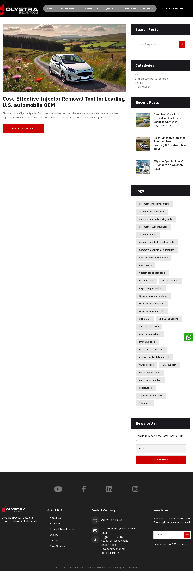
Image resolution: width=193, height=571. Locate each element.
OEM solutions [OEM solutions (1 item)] (146, 364)
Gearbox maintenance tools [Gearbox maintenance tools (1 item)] (153, 295)
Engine (139, 82)
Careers (54, 540)
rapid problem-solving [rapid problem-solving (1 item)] (150, 380)
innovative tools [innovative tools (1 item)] (147, 341)
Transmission (142, 86)
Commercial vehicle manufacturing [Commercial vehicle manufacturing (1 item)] (156, 249)
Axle (137, 74)
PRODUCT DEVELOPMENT (62, 8)
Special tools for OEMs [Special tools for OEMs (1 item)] (150, 395)
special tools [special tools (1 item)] (145, 387)
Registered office (112, 536)
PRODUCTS (92, 8)
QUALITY (111, 8)
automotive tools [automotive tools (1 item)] (148, 234)
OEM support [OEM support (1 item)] (169, 364)
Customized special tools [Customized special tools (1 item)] (152, 272)
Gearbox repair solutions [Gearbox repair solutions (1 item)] (152, 303)
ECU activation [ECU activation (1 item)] (146, 280)
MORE (148, 8)
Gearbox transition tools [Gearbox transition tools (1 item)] (151, 311)
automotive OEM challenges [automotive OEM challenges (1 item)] (153, 226)
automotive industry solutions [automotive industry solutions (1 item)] (154, 203)
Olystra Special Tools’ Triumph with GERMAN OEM (168, 165)
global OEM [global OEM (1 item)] (144, 318)
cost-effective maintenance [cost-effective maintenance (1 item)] (153, 257)
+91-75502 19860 (111, 519)
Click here (180, 544)
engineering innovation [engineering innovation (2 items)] (150, 288)
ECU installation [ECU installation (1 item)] (170, 280)
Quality (54, 534)
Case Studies (57, 546)
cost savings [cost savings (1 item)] (145, 265)
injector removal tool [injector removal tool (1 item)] (149, 334)
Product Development (63, 529)
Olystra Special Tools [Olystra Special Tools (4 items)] (150, 372)
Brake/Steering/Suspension (151, 78)
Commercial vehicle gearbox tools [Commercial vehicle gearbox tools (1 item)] (156, 242)
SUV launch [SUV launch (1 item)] (144, 403)
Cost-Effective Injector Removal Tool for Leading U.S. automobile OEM (63, 101)
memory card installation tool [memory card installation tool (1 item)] (154, 357)
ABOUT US (130, 8)
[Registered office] (94, 538)
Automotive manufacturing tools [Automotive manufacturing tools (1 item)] (155, 219)
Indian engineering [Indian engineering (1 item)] (168, 318)
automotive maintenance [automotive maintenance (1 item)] (152, 211)
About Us (55, 517)
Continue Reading (23, 128)
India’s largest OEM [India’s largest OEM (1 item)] (149, 326)
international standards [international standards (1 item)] (151, 349)
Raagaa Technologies (127, 566)
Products (55, 523)
